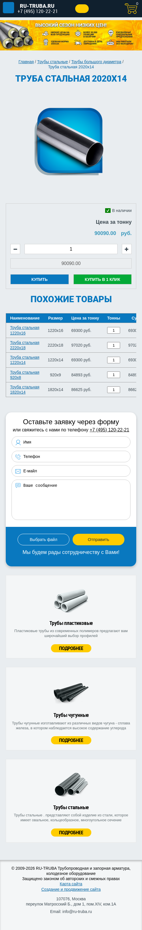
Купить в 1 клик (102, 279)
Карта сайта (71, 884)
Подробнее (71, 648)
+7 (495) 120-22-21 (38, 11)
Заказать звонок (82, 8)
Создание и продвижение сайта (71, 889)
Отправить (98, 539)
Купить (39, 279)
